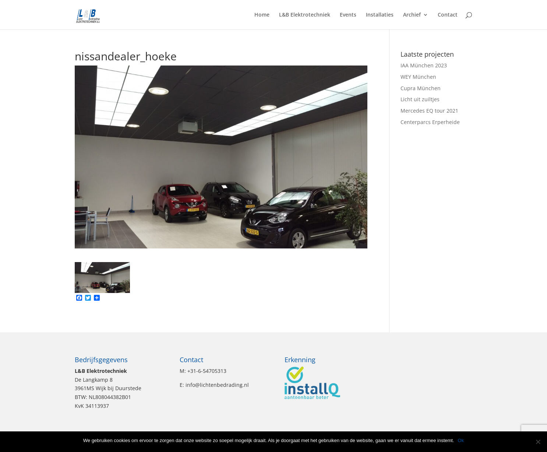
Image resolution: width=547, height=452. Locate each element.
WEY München (418, 76)
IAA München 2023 (423, 65)
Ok (461, 440)
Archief (412, 15)
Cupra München (420, 88)
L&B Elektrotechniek (304, 15)
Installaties (380, 15)
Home (261, 15)
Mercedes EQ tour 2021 (429, 110)
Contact (448, 15)
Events (348, 15)
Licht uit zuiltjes (420, 99)
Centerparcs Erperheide (430, 122)
